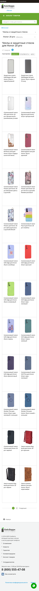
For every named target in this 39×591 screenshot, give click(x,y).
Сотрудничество (8, 562)
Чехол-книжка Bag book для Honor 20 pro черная (10, 485)
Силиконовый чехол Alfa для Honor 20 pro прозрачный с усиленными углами (11, 115)
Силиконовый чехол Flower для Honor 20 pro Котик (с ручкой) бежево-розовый (28, 189)
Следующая (23, 508)
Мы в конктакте (9, 574)
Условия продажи (9, 554)
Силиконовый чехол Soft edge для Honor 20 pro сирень (11, 337)
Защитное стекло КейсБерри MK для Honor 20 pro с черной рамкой (10, 78)
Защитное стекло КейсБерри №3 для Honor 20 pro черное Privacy (28, 78)
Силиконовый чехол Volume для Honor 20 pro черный (11, 448)
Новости (6, 547)
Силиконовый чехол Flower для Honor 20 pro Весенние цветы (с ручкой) (11, 189)
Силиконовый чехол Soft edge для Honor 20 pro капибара (11, 263)
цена (32, 54)
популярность (24, 54)
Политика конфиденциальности (16, 582)
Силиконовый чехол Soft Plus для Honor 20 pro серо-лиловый (28, 375)
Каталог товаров (11, 16)
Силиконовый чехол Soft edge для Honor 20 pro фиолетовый (11, 374)
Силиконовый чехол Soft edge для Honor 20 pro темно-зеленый (28, 338)
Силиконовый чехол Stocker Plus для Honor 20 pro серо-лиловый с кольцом (11, 412)
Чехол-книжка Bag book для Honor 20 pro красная (27, 448)
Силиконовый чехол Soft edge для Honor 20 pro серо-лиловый (28, 301)
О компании (7, 543)
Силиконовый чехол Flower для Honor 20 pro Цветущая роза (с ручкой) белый (11, 227)
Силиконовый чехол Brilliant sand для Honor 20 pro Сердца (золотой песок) (11, 152)
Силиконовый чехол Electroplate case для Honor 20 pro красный (28, 152)
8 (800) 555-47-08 (13, 569)
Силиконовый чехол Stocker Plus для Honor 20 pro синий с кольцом (28, 412)
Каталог (5, 28)
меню (3, 1)
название (15, 54)
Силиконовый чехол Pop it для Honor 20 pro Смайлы (28, 226)
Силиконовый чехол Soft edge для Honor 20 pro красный (28, 263)
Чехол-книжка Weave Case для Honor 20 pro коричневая (26, 486)
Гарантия (6, 550)
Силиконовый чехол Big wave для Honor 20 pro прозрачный (28, 114)
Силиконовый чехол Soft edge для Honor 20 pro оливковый (11, 300)
